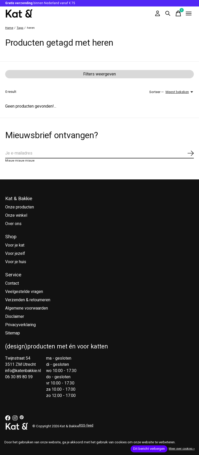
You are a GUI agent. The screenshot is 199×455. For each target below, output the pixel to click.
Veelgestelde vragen (24, 292)
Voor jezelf (15, 253)
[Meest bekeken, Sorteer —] (180, 92)
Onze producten (19, 207)
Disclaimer (14, 316)
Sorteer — (156, 92)
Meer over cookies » (182, 448)
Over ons (13, 224)
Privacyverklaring (20, 325)
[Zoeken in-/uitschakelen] (168, 13)
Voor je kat (14, 245)
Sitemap (12, 333)
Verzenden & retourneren (27, 300)
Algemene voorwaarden (26, 308)
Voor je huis (15, 262)
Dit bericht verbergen (149, 448)
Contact (12, 283)
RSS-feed (86, 425)
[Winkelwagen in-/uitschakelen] (178, 13)
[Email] (99, 153)
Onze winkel (16, 215)
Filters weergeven (99, 74)
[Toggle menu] (188, 13)
